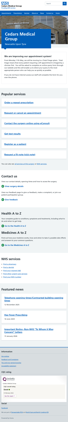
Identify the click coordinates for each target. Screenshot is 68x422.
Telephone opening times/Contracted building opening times (33, 299)
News (42, 13)
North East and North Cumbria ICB (37, 412)
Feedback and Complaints (9, 359)
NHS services (42, 164)
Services (26, 13)
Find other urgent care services (15, 274)
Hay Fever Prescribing (15, 315)
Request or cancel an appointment (22, 113)
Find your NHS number (12, 277)
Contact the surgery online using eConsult (27, 123)
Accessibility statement (8, 366)
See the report (9, 396)
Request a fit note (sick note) (19, 154)
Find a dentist (8, 267)
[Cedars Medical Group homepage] (11, 5)
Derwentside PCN (17, 412)
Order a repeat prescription (18, 102)
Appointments (6, 13)
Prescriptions (18, 13)
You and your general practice (11, 363)
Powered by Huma (7, 418)
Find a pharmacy (9, 264)
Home (58, 13)
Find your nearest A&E (12, 271)
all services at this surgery (24, 164)
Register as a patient (15, 144)
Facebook (4, 408)
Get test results (12, 133)
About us (35, 13)
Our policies (5, 356)
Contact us (49, 13)
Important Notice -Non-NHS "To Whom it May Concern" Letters (28, 331)
